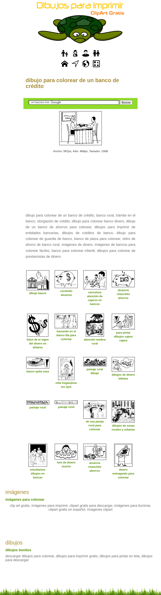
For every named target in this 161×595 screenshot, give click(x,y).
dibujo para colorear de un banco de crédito (72, 83)
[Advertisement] (80, 180)
